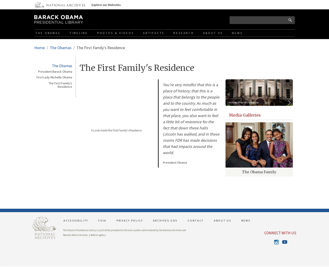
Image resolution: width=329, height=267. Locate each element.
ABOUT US (222, 220)
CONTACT (196, 220)
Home (39, 47)
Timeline (78, 33)
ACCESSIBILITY (76, 220)
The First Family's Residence (60, 85)
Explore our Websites (106, 5)
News (237, 33)
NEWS (245, 220)
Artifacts (153, 33)
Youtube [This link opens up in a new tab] (284, 242)
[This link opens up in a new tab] (44, 227)
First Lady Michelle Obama (54, 77)
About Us (213, 33)
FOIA (102, 220)
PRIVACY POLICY (130, 220)
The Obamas (47, 33)
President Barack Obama (55, 71)
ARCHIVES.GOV (165, 220)
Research (183, 33)
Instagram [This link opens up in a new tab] (276, 242)
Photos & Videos (115, 33)
